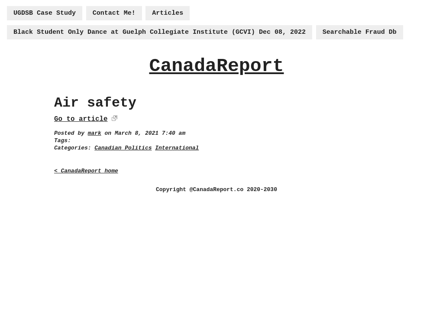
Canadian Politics (123, 148)
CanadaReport (216, 66)
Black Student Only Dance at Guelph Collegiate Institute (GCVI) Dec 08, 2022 (159, 32)
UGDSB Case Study (44, 13)
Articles (167, 13)
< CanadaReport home (86, 171)
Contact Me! (114, 13)
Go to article (80, 119)
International (177, 148)
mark (94, 133)
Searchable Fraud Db (360, 32)
